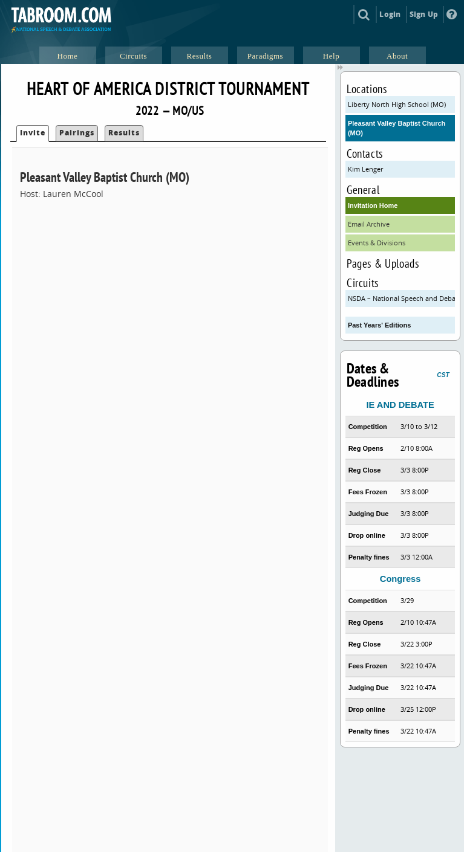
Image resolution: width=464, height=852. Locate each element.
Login (389, 14)
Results (124, 132)
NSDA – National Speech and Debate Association (401, 298)
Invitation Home (373, 205)
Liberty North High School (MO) (397, 104)
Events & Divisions (376, 242)
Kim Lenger (365, 168)
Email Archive (369, 223)
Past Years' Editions (379, 325)
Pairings (76, 132)
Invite (32, 132)
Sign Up (424, 14)
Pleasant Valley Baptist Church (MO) (396, 128)
